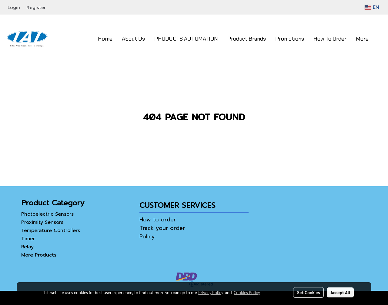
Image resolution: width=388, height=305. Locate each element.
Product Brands (246, 38)
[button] (378, 38)
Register (36, 7)
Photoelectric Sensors (47, 214)
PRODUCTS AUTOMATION (186, 38)
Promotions (289, 38)
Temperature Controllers (50, 230)
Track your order (162, 228)
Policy (147, 236)
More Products (38, 255)
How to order (157, 219)
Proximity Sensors (42, 222)
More (362, 38)
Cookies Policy (247, 292)
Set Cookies (308, 292)
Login (14, 7)
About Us (133, 38)
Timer (28, 238)
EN (372, 7)
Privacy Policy (210, 292)
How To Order (329, 38)
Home (105, 38)
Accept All (340, 292)
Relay (27, 246)
